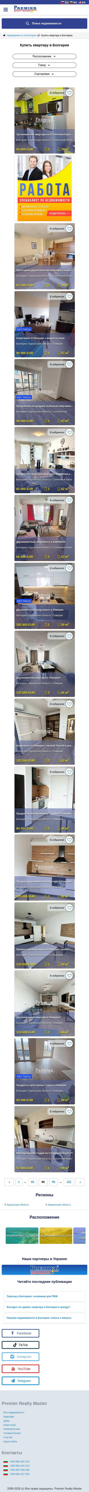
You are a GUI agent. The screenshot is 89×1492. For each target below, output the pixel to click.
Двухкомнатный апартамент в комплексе (40, 542)
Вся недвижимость (13, 1412)
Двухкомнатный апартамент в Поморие (40, 609)
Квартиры (8, 1416)
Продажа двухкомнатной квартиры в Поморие (44, 881)
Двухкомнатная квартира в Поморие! (38, 677)
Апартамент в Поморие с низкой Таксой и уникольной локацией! (45, 745)
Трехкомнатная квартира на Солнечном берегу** (45, 134)
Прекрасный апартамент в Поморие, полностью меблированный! (45, 949)
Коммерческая (11, 1429)
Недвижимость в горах (56, 1235)
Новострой (9, 1425)
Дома (6, 1420)
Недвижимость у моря (22, 1235)
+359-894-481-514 (19, 1465)
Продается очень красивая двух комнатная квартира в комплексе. (45, 474)
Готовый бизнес (12, 1433)
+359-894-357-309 (19, 1474)
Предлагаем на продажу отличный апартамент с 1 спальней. (45, 406)
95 (53, 1181)
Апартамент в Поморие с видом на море (40, 338)
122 (69, 1181)
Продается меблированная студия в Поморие (43, 813)
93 (32, 1181)
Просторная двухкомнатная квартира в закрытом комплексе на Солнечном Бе (45, 270)
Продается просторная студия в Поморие (41, 1085)
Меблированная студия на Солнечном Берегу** (44, 1153)
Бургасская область (16, 1204)
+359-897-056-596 (19, 1469)
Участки (7, 1437)
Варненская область (57, 1204)
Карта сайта (10, 1441)
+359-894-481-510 (19, 1461)
